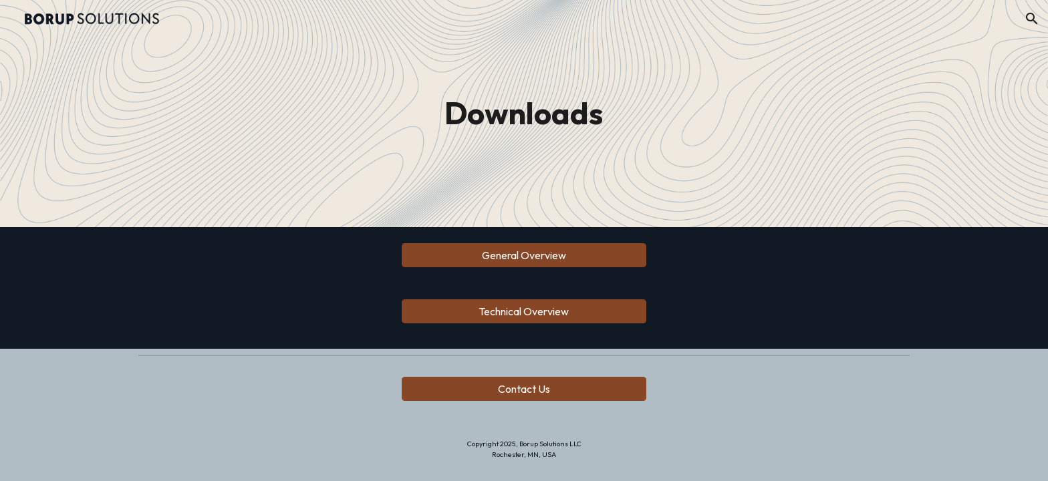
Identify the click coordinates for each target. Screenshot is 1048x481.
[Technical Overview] (523, 311)
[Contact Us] (523, 388)
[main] (524, 114)
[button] (1032, 19)
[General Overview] (523, 255)
